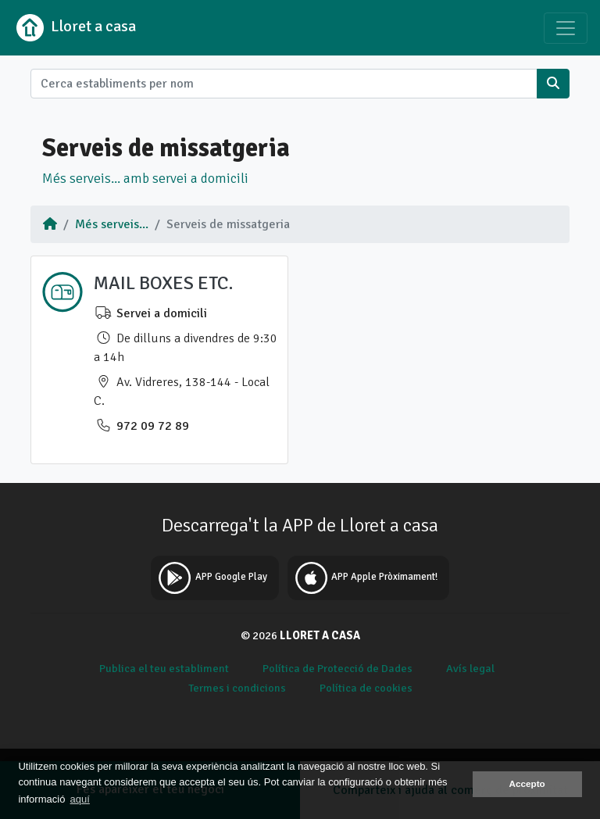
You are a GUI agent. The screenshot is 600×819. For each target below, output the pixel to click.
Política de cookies (366, 688)
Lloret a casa (74, 27)
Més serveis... (111, 224)
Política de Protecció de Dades (337, 668)
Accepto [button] (527, 783)
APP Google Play (210, 578)
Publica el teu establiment (164, 668)
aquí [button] (80, 799)
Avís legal (470, 668)
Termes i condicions (237, 688)
